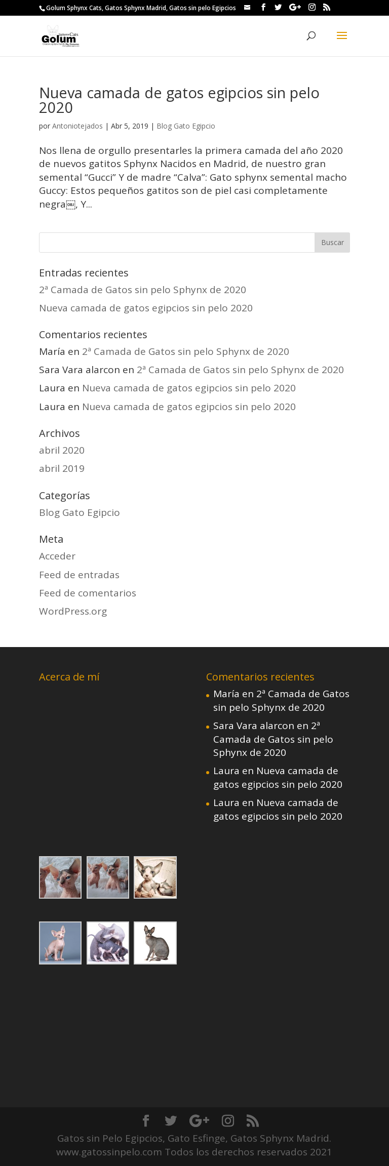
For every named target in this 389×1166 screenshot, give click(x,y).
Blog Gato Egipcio (186, 126)
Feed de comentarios (87, 592)
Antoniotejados (77, 126)
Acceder (57, 555)
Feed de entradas (79, 574)
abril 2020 (62, 450)
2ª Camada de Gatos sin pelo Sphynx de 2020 (142, 289)
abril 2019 (62, 468)
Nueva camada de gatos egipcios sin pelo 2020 (179, 100)
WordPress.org (73, 611)
